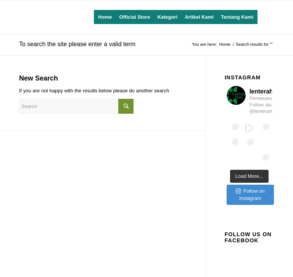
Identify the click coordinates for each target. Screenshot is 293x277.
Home (224, 44)
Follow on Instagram (250, 194)
